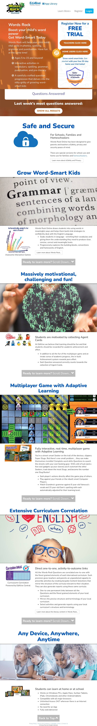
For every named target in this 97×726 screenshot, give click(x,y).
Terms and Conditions (44, 723)
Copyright (53, 723)
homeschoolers (80, 155)
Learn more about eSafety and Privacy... (67, 160)
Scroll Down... (48, 262)
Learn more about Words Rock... (49, 252)
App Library (43, 4)
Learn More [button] (64, 11)
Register (78, 11)
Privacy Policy (32, 723)
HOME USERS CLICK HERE (74, 52)
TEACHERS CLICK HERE (75, 43)
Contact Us (65, 723)
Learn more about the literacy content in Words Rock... (57, 612)
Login (89, 11)
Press (59, 723)
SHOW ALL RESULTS (48, 110)
